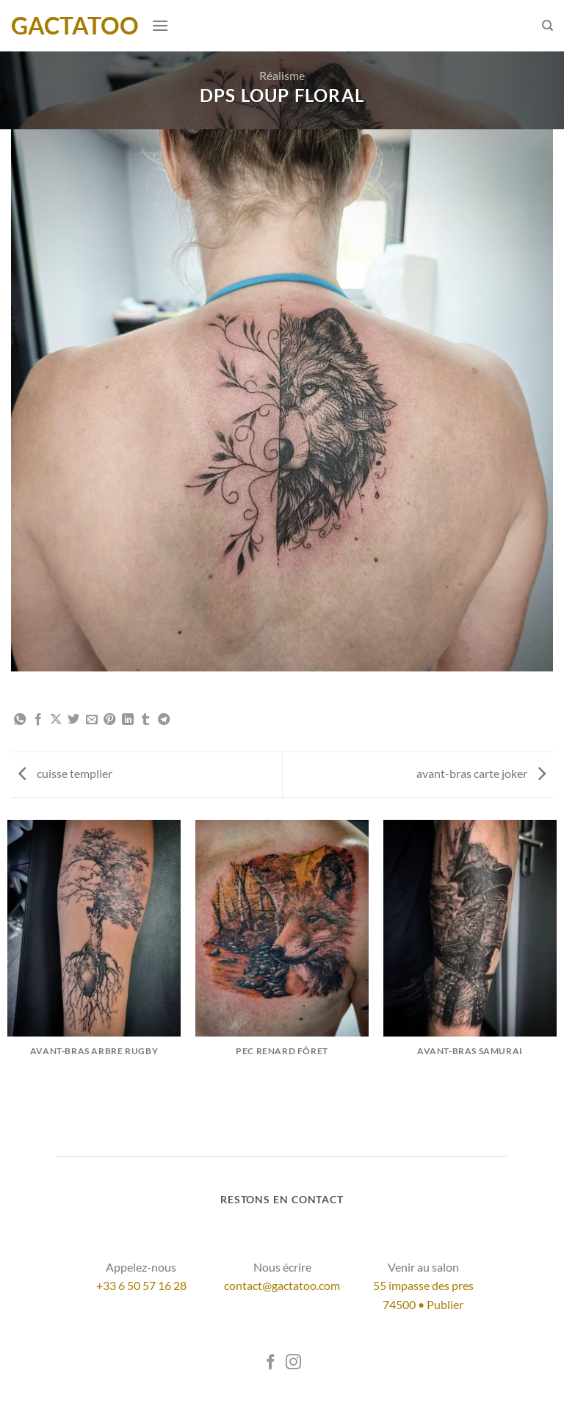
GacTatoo (75, 25)
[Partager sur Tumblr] (145, 720)
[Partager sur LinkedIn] (128, 720)
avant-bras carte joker (481, 773)
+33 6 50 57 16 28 (141, 1285)
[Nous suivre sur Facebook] (270, 1363)
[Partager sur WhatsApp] (20, 720)
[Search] (547, 26)
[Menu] (160, 25)
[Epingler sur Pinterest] (109, 720)
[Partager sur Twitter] (73, 720)
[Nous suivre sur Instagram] (293, 1363)
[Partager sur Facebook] (38, 720)
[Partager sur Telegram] (164, 720)
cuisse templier (65, 773)
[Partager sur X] (56, 720)
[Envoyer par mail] (92, 720)
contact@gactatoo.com (282, 1285)
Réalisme (282, 75)
